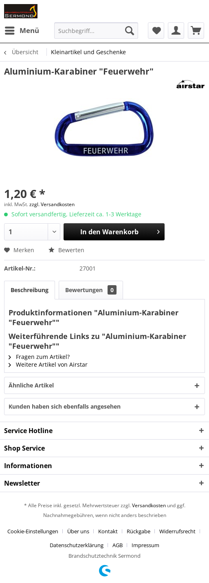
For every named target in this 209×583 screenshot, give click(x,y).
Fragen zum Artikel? (39, 357)
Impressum (145, 545)
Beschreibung (29, 290)
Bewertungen (91, 290)
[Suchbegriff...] (96, 30)
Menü (22, 29)
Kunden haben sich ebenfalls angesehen (65, 406)
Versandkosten (149, 505)
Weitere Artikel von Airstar (48, 364)
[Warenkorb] (196, 30)
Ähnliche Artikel (31, 385)
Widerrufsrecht (177, 531)
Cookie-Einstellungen (32, 531)
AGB (117, 545)
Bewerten (66, 250)
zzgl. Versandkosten (52, 204)
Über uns (78, 531)
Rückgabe (138, 531)
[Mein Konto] (176, 30)
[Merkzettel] (156, 30)
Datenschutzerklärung (76, 545)
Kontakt (108, 531)
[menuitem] (21, 30)
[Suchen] (129, 30)
